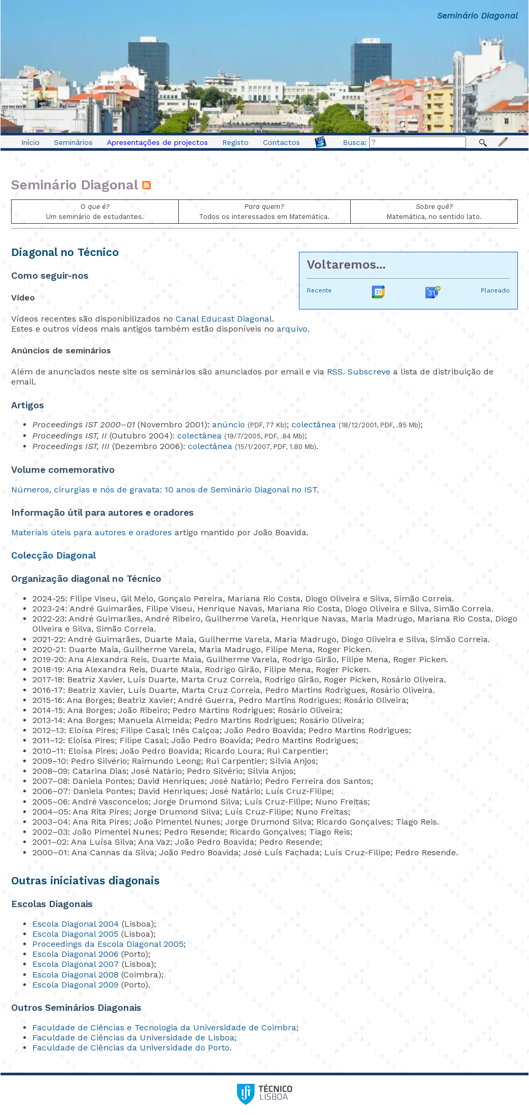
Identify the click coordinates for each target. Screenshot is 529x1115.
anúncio (228, 424)
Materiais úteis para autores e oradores (91, 532)
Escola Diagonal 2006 (75, 954)
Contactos (281, 142)
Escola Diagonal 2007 (75, 964)
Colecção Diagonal (53, 555)
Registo (235, 142)
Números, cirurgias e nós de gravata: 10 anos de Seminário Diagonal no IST (164, 490)
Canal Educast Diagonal (224, 319)
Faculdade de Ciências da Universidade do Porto (131, 1048)
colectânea (313, 424)
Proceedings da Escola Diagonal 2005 (108, 944)
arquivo (292, 329)
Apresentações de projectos (157, 142)
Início (30, 142)
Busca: (404, 142)
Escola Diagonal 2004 (75, 924)
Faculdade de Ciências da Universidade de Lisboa (133, 1037)
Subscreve (369, 372)
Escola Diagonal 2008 (75, 975)
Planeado (495, 290)
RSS (335, 372)
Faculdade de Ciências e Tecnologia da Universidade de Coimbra (164, 1027)
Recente (319, 290)
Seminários (73, 142)
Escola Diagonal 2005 (75, 934)
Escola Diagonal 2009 (75, 985)
